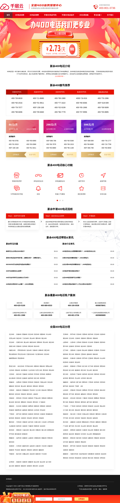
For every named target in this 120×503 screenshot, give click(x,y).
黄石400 (78, 398)
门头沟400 (25, 338)
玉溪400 (84, 430)
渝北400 (42, 426)
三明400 (90, 382)
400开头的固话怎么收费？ (14, 271)
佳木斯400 (24, 370)
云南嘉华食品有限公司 (19, 312)
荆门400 (65, 402)
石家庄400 (19, 342)
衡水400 (36, 346)
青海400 (65, 446)
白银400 (38, 446)
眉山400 (95, 426)
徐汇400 (84, 366)
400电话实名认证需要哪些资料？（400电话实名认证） (79, 251)
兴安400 (46, 354)
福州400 (72, 382)
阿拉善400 (21, 358)
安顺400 (38, 430)
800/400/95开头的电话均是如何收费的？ (18, 264)
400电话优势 (19, 15)
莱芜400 (95, 394)
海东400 (78, 446)
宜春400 (23, 394)
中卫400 (44, 454)
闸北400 (65, 370)
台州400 (83, 378)
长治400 (90, 342)
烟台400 (102, 390)
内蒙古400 (12, 350)
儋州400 (98, 414)
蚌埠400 (30, 382)
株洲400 (24, 406)
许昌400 (29, 402)
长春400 (72, 358)
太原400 (72, 342)
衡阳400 (36, 406)
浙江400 (65, 374)
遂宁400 (71, 426)
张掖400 (11, 450)
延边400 (77, 362)
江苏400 (11, 374)
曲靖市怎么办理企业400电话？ (15, 251)
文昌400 (103, 414)
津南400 (95, 338)
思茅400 (65, 434)
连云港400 (12, 378)
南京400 (18, 374)
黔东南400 (18, 434)
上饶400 (35, 394)
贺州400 (35, 418)
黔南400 (24, 434)
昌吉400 (103, 454)
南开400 (90, 334)
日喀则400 (37, 438)
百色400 (29, 418)
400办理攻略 (84, 15)
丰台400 (48, 334)
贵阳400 (18, 430)
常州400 (36, 374)
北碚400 (24, 426)
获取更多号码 (103, 92)
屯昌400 (83, 418)
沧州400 (24, 346)
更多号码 (32, 154)
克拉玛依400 (83, 454)
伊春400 (17, 370)
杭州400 (72, 374)
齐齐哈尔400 (29, 366)
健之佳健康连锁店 (100, 303)
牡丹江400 (39, 370)
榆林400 (71, 442)
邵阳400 (42, 406)
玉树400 (65, 450)
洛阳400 (30, 398)
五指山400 (85, 414)
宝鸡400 (84, 438)
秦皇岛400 (33, 342)
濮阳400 (23, 402)
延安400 (102, 438)
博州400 (65, 458)
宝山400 (89, 370)
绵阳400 (103, 422)
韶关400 (78, 406)
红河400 (83, 434)
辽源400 (90, 358)
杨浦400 (77, 370)
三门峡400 (42, 402)
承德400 (18, 346)
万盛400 (30, 426)
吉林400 (65, 358)
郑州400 (18, 398)
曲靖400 (78, 430)
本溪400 (96, 350)
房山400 (32, 338)
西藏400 (11, 438)
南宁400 (18, 414)
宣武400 (36, 334)
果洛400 (102, 446)
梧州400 (36, 414)
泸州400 (92, 422)
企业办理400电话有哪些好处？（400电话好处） (77, 264)
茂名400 (77, 410)
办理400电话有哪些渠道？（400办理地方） (76, 258)
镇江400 (36, 378)
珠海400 (90, 406)
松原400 (65, 362)
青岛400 (78, 390)
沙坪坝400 (50, 422)
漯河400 (35, 402)
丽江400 (102, 430)
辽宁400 (65, 350)
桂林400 (30, 414)
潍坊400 (65, 394)
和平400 (72, 334)
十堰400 (84, 398)
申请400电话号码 (50, 15)
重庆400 (11, 422)
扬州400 (30, 378)
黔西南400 (50, 430)
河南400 (11, 398)
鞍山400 (84, 350)
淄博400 (84, 390)
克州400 (84, 458)
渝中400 (30, 422)
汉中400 (65, 442)
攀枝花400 (85, 422)
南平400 (65, 386)
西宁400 (72, 446)
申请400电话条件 (68, 15)
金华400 (65, 378)
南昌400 (18, 390)
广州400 (72, 406)
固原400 (38, 454)
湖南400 (11, 406)
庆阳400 (29, 450)
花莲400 (24, 462)
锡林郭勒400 (13, 358)
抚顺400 (90, 350)
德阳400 (98, 422)
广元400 (65, 426)
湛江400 (71, 410)
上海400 (65, 366)
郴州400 (30, 410)
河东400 (78, 334)
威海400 (83, 394)
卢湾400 (78, 366)
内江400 (77, 426)
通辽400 (46, 350)
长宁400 (90, 366)
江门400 (65, 410)
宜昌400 (90, 398)
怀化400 (42, 410)
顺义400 (44, 338)
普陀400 (102, 366)
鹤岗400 (42, 366)
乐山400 (83, 426)
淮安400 (18, 378)
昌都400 (24, 438)
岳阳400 (48, 406)
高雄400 (18, 462)
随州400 (95, 402)
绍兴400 (102, 374)
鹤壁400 (49, 398)
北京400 (11, 334)
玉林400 (23, 418)
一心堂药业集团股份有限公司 (100, 312)
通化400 (96, 358)
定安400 (77, 418)
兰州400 (18, 446)
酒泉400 (23, 450)
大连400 (78, 350)
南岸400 (18, 426)
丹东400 (102, 350)
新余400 (44, 390)
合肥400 (18, 382)
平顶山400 (37, 398)
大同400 (78, 342)
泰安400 (77, 394)
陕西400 (65, 438)
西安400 (72, 438)
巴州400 (71, 458)
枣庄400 (90, 390)
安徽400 (11, 382)
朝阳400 (42, 334)
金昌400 (32, 446)
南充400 (89, 426)
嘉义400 (36, 462)
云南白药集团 (73, 303)
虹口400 (71, 370)
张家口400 (12, 346)
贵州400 (11, 430)
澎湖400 (29, 466)
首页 (8, 15)
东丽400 (83, 338)
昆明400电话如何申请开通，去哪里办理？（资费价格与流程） (24, 258)
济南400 (72, 390)
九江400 (38, 390)
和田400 (96, 458)
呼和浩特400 (22, 350)
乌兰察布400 (39, 354)
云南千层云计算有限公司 (73, 312)
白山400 (102, 358)
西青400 (89, 338)
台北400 (41, 466)
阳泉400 (84, 342)
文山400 (89, 434)
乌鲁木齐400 (74, 454)
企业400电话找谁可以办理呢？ (72, 277)
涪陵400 (24, 422)
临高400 (95, 418)
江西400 (11, 390)
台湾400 (11, 462)
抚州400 (29, 394)
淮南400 (36, 382)
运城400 (71, 346)
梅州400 (95, 410)
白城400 (71, 362)
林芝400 (11, 442)
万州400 (18, 422)
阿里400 (49, 438)
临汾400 (83, 346)
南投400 (23, 466)
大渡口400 (37, 422)
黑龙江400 (12, 366)
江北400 (44, 422)
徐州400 (30, 374)
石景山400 (12, 338)
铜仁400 (44, 430)
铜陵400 (11, 386)
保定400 (51, 342)
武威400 (49, 446)
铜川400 (78, 438)
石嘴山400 (25, 454)
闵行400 (83, 370)
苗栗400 (17, 466)
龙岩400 (71, 386)
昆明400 (72, 430)
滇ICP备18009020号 (50, 489)
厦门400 (78, 382)
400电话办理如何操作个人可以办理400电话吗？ (77, 284)
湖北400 (65, 398)
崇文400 (30, 334)
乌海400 (35, 350)
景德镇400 (25, 390)
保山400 (90, 430)
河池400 (41, 418)
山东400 (65, 390)
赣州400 (11, 394)
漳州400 (102, 382)
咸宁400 (89, 402)
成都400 (72, 422)
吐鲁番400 (91, 454)
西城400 (24, 334)
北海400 (42, 414)
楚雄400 (77, 434)
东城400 (18, 334)
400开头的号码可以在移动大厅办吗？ (17, 277)
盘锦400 (89, 354)
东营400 (96, 390)
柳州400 (24, 414)
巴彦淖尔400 (30, 354)
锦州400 (65, 354)
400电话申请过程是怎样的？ (71, 271)
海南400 (65, 414)
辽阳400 (83, 354)
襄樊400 (96, 398)
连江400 (11, 466)
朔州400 (102, 342)
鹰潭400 (49, 390)
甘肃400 (11, 446)
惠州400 (89, 410)
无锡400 (24, 374)
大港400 (77, 338)
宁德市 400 (79, 386)
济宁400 (71, 394)
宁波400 (78, 374)
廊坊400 (30, 346)
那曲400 (44, 438)
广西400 (11, 414)
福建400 (65, 382)
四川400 (65, 422)
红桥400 (102, 334)
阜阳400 (35, 386)
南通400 (48, 374)
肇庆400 (83, 410)
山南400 (30, 438)
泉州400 (96, 382)
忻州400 (77, 346)
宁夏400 (11, 454)
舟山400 (77, 378)
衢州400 (71, 378)
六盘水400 (25, 430)
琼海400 (92, 414)
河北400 (96, 334)
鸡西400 (36, 366)
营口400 (71, 354)
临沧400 (71, 434)
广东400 (65, 406)
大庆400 (11, 370)
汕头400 (96, 406)
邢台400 (45, 342)
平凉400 (17, 450)
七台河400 (31, 370)
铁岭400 (95, 354)
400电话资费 (34, 15)
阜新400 (77, 354)
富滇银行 (46, 303)
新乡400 (11, 402)
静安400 (96, 366)
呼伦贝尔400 (22, 354)
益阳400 (24, 410)
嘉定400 (95, 370)
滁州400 (29, 386)
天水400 (44, 446)
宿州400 (41, 386)
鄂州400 (102, 398)
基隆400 (30, 462)
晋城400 (96, 342)
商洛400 (83, 442)
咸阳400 (90, 438)
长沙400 (18, 406)
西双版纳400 (97, 434)
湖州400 (96, 374)
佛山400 (102, 406)
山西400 (65, 342)
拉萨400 (18, 438)
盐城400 (24, 378)
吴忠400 (32, 454)
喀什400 (90, 458)
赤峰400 (40, 350)
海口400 (72, 414)
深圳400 (84, 406)
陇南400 (41, 450)
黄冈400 (83, 402)
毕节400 (11, 434)
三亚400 (78, 414)
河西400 (84, 334)
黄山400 (23, 386)
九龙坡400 (12, 426)
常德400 (11, 410)
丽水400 (89, 378)
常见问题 (98, 15)
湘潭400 (30, 406)
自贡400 (78, 422)
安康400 (77, 442)
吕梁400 (89, 346)
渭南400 (96, 438)
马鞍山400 (43, 382)
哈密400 (97, 454)
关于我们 (110, 15)
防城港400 (49, 414)
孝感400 (71, 402)
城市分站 (35, 489)
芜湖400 (24, 382)
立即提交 (81, 499)
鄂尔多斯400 (13, 354)
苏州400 (42, 374)
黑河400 (45, 370)
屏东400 (35, 466)
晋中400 (65, 346)
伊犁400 (102, 458)
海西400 (71, 450)
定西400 (35, 450)
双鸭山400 (49, 366)
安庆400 (17, 386)
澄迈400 (89, 418)
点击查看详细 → (60, 76)
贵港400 (17, 418)
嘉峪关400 (25, 446)
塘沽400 (65, 338)
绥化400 (51, 370)
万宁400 (65, 418)
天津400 (65, 334)
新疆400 (65, 454)
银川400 (18, 454)
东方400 (71, 418)
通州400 (38, 338)
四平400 (84, 358)
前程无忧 (19, 303)
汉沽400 (71, 338)
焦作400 (17, 402)
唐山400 (26, 342)
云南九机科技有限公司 (47, 312)
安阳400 (44, 398)
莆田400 (84, 382)
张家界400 (18, 410)
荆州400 (77, 402)
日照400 (89, 394)
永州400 (36, 410)
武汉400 (72, 398)
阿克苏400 (78, 458)
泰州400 (42, 378)
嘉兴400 (90, 374)
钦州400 (11, 418)
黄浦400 (72, 366)
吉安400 (17, 394)
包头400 (29, 350)
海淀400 (18, 338)
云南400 (65, 430)
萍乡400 (32, 390)
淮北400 (49, 382)
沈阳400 (72, 350)
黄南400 (90, 446)
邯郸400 (39, 342)
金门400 (48, 462)
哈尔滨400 (21, 366)
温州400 (84, 374)
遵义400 (32, 430)
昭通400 (96, 430)
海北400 (84, 446)
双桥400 (36, 426)
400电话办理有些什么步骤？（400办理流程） (20, 284)
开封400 (24, 398)
